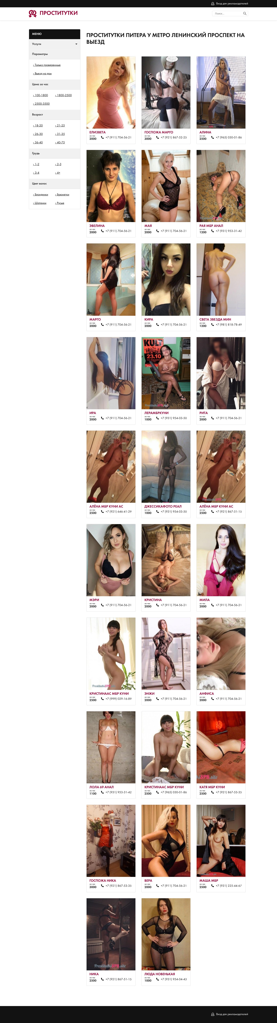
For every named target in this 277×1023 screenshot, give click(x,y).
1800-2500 (64, 95)
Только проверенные (48, 65)
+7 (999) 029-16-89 (119, 699)
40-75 (61, 142)
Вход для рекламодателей (232, 3)
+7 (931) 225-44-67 (229, 885)
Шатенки (40, 203)
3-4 (37, 172)
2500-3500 (42, 103)
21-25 (61, 125)
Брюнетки (63, 194)
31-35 (61, 134)
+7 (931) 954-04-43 (174, 979)
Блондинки (41, 194)
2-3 (59, 164)
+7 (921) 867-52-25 (174, 137)
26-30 (39, 134)
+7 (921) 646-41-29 (119, 511)
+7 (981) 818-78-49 (229, 324)
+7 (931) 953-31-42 (229, 231)
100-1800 (41, 95)
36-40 (39, 142)
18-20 (39, 125)
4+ (58, 172)
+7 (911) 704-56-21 (119, 137)
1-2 (37, 164)
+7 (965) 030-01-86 (229, 137)
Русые (60, 203)
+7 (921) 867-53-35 (229, 792)
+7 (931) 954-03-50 (174, 418)
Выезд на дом (43, 73)
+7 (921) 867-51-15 (229, 511)
